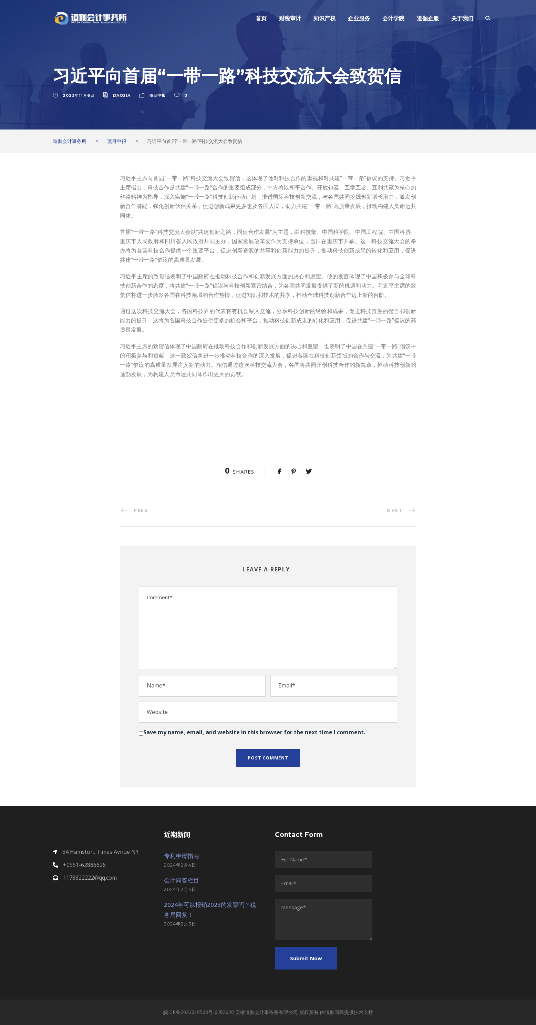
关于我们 (462, 18)
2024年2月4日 (180, 865)
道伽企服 (428, 18)
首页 (261, 18)
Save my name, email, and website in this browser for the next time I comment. (254, 732)
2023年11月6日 (78, 95)
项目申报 (157, 95)
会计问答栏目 (181, 880)
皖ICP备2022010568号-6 (190, 1012)
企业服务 (359, 18)
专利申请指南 (181, 856)
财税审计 (290, 18)
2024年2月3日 (180, 923)
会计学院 (393, 18)
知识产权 (324, 18)
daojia (122, 95)
